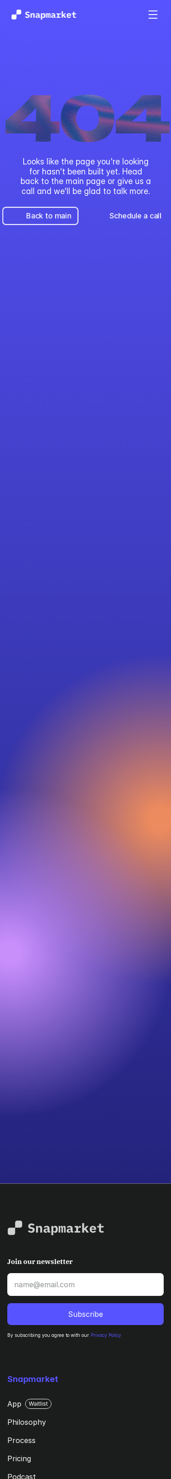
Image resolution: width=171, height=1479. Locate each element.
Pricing (19, 1458)
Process (21, 1440)
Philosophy (26, 1422)
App (14, 1403)
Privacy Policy (106, 1335)
